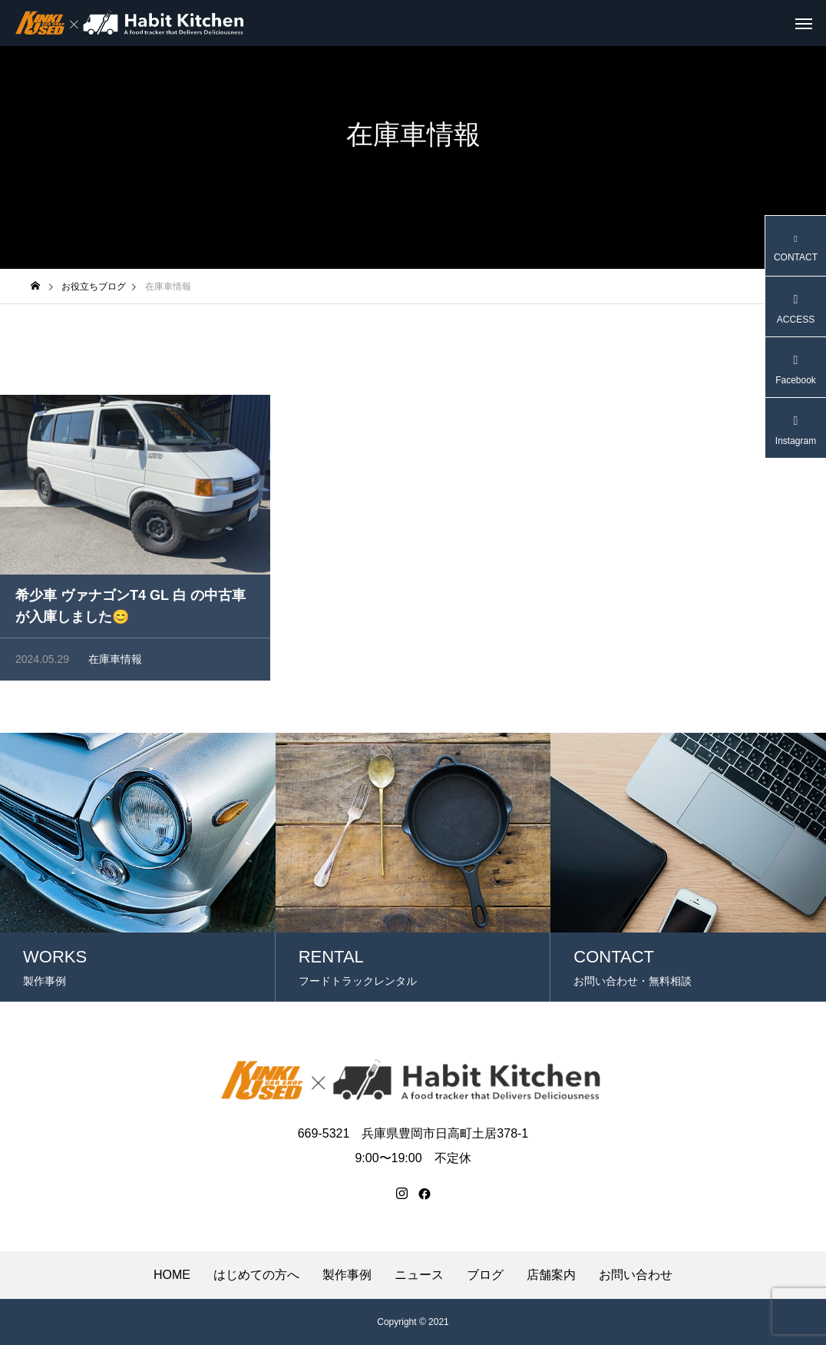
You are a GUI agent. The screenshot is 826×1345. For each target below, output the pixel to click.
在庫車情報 (115, 661)
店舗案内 (551, 1275)
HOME (172, 1275)
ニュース (419, 1275)
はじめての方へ (256, 1275)
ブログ (485, 1275)
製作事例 (347, 1275)
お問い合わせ (635, 1275)
